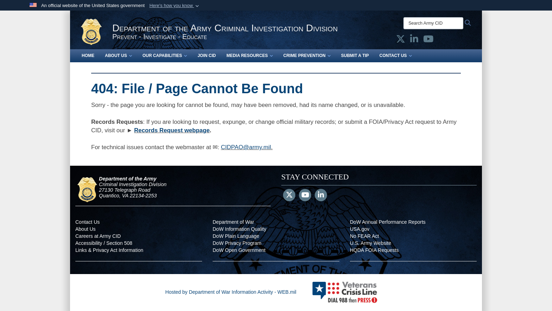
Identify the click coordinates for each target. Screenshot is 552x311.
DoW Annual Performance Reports (388, 222)
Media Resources (249, 55)
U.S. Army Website (370, 243)
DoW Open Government (239, 250)
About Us (118, 55)
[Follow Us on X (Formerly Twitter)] (289, 195)
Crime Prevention (307, 55)
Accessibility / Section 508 (103, 243)
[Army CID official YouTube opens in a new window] (428, 40)
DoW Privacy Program (237, 243)
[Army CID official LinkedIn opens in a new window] (414, 40)
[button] (174, 5)
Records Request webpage (172, 130)
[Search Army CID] (433, 23)
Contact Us (396, 55)
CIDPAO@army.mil (246, 147)
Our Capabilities (165, 55)
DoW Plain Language (236, 236)
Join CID (206, 55)
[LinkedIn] (321, 195)
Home (88, 55)
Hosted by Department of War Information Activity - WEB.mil (230, 292)
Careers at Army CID (98, 236)
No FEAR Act (364, 236)
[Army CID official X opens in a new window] (400, 40)
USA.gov (359, 229)
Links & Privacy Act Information (109, 250)
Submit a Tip (355, 55)
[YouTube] (305, 195)
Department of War (233, 222)
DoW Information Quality (239, 229)
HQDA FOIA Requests (374, 250)
